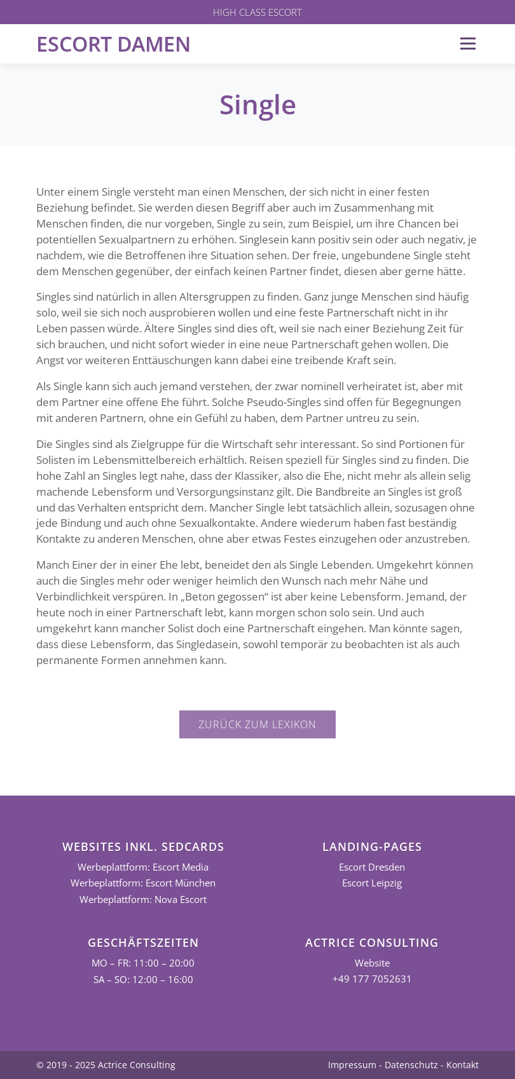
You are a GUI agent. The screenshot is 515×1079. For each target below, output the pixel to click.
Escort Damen (113, 43)
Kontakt (462, 1065)
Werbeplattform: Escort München (143, 883)
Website (372, 963)
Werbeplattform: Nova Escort (143, 899)
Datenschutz (411, 1065)
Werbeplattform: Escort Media (143, 867)
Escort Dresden (372, 867)
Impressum (352, 1065)
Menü (468, 43)
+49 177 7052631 (372, 979)
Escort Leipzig (372, 883)
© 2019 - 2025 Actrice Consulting (105, 1065)
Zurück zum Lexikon (257, 724)
